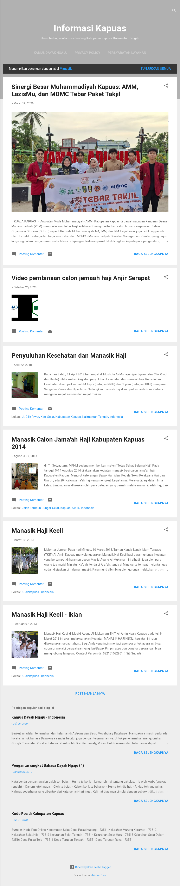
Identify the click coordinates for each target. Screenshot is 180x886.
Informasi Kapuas (90, 28)
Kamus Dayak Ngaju (50, 53)
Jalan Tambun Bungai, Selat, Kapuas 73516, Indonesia (58, 508)
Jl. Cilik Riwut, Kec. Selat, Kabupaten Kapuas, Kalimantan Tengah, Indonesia (72, 417)
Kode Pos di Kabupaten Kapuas (38, 813)
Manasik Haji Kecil (37, 530)
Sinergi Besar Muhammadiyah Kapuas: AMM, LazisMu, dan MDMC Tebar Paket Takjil (75, 90)
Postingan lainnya (90, 693)
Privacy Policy (87, 53)
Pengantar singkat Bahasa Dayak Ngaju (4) (48, 765)
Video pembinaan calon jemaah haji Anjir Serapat (81, 278)
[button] (165, 86)
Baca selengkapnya (151, 254)
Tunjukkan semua (156, 68)
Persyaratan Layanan (127, 53)
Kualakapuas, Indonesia (38, 592)
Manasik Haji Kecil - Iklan (47, 614)
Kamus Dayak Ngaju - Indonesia (38, 717)
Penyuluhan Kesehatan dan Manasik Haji (69, 355)
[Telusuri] (174, 11)
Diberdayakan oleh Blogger (90, 867)
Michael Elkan (99, 875)
